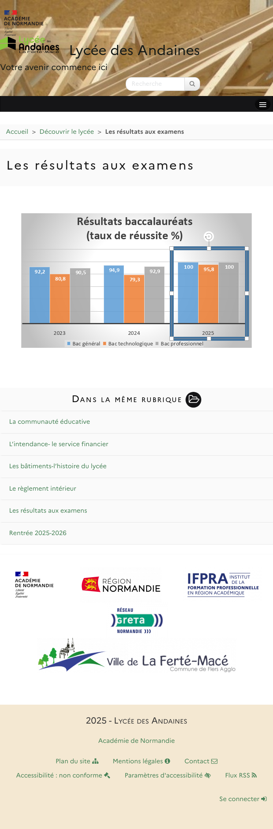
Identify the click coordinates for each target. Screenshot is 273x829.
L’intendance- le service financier (58, 444)
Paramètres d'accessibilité (167, 775)
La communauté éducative (49, 422)
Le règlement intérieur (42, 489)
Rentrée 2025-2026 (38, 533)
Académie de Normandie (136, 741)
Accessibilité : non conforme (63, 775)
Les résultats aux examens (48, 511)
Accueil (17, 132)
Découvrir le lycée (66, 132)
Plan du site (77, 761)
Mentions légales (141, 761)
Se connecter (243, 799)
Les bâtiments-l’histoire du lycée (58, 466)
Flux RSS (241, 775)
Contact (200, 761)
